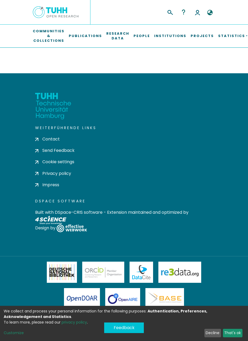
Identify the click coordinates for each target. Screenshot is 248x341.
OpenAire (122, 298)
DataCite (141, 272)
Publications (85, 35)
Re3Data (180, 272)
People (142, 35)
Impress (47, 185)
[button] (209, 13)
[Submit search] (170, 11)
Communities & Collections (49, 36)
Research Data (117, 36)
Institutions (170, 35)
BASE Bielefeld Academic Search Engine (164, 298)
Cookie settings (54, 162)
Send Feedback (55, 150)
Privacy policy (53, 173)
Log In (197, 12)
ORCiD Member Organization (103, 272)
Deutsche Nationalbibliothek (61, 272)
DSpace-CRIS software (79, 212)
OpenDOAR (82, 298)
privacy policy (74, 322)
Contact (47, 139)
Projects (202, 35)
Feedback (124, 328)
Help (183, 12)
